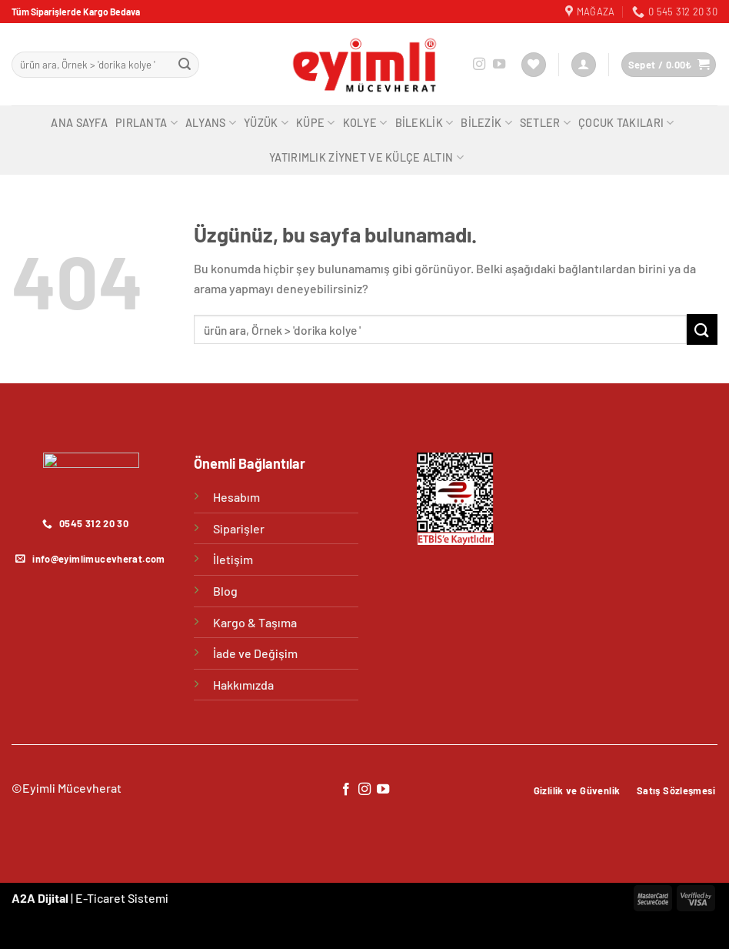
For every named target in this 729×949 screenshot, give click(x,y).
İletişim (233, 559)
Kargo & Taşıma (255, 622)
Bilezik (486, 122)
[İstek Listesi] (533, 65)
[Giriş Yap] (583, 65)
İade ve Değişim (255, 653)
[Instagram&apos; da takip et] (479, 65)
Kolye (365, 122)
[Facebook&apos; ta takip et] (345, 790)
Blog (225, 590)
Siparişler (239, 528)
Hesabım (236, 497)
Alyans (210, 122)
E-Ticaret (100, 898)
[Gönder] (185, 65)
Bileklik (424, 122)
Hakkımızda (243, 684)
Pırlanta (146, 122)
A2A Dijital (40, 898)
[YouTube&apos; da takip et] (499, 65)
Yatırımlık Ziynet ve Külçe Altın (366, 157)
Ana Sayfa (79, 122)
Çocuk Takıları (626, 122)
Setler (545, 122)
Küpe (315, 122)
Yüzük (266, 122)
